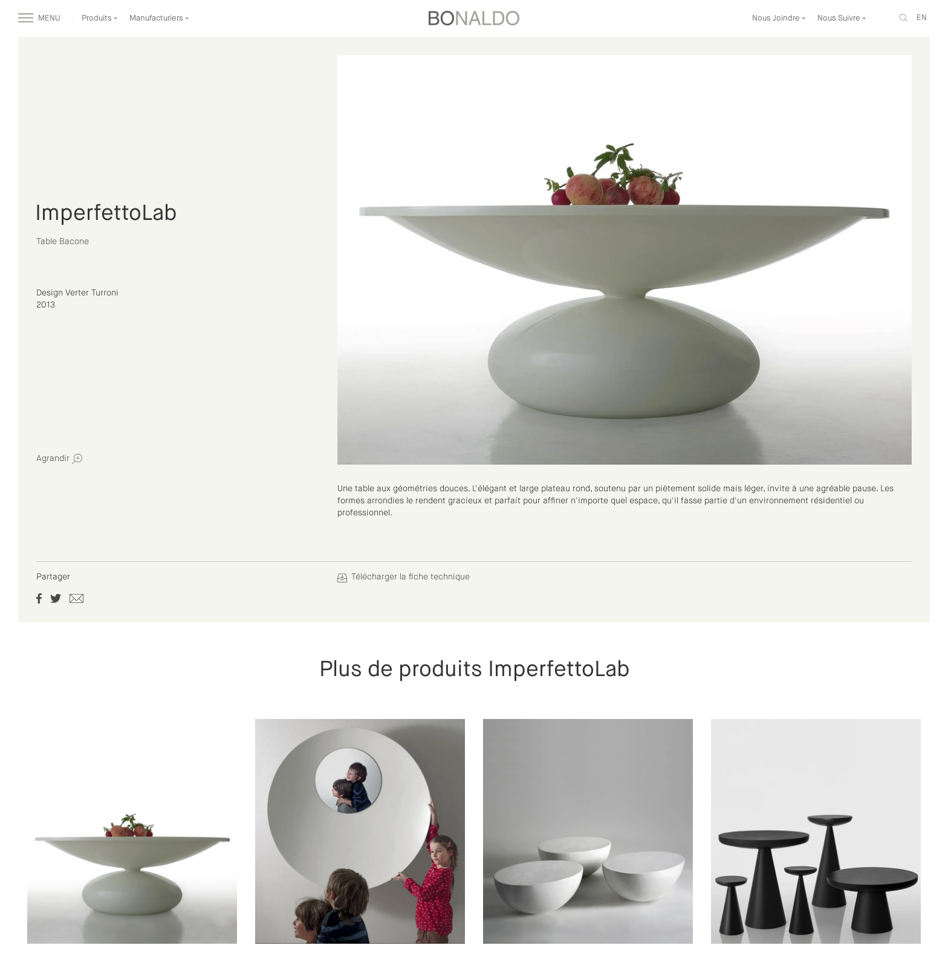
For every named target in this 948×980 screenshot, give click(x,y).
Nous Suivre (841, 18)
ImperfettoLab (106, 214)
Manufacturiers (159, 18)
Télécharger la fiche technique (403, 577)
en (922, 18)
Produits (100, 18)
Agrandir (59, 459)
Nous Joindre (779, 18)
